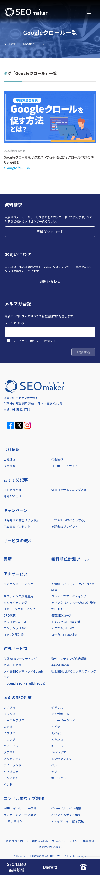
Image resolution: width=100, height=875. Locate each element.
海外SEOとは (12, 496)
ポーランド (58, 778)
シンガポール (60, 714)
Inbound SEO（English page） (25, 683)
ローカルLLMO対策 (64, 634)
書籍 (8, 559)
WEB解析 (57, 609)
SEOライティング (15, 602)
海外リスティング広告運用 (69, 658)
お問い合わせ (50, 281)
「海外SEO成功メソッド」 (21, 520)
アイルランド (12, 765)
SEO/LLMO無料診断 (16, 867)
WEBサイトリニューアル (20, 808)
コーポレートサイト (64, 466)
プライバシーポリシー (27, 341)
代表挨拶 (57, 459)
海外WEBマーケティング (20, 658)
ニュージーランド (63, 720)
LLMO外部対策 (14, 634)
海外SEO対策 (12, 665)
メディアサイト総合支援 (67, 821)
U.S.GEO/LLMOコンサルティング (73, 671)
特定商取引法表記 (49, 847)
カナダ (8, 727)
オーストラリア (14, 720)
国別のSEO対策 (18, 697)
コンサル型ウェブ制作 (24, 798)
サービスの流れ (18, 540)
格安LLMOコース (15, 622)
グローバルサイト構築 (66, 808)
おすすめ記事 (16, 480)
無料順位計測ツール (70, 559)
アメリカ (9, 707)
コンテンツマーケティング (69, 596)
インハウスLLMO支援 (65, 622)
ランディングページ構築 (20, 815)
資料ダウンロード (50, 231)
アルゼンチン (12, 759)
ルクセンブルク (61, 759)
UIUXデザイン (13, 821)
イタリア (9, 733)
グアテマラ (11, 746)
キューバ (57, 746)
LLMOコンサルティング (19, 609)
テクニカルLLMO (62, 628)
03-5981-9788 (21, 409)
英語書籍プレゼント (64, 526)
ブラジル (9, 752)
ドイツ (55, 727)
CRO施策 (10, 615)
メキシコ (57, 739)
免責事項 (88, 841)
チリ (54, 771)
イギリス (57, 707)
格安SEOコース (61, 615)
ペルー (55, 765)
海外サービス (16, 648)
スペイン (57, 733)
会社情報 (12, 449)
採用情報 (9, 466)
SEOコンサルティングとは (69, 490)
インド (8, 784)
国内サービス (16, 574)
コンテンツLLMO (15, 628)
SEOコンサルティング (18, 584)
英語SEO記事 (60, 665)
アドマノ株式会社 (27, 398)
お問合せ (49, 867)
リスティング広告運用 (18, 596)
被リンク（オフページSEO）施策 (73, 602)
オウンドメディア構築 (66, 815)
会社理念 (9, 459)
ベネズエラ (11, 771)
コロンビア (58, 752)
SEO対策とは (12, 490)
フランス (9, 714)
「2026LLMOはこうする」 (69, 520)
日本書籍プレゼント (17, 526)
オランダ (9, 739)
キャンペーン (16, 510)
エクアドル (11, 778)
